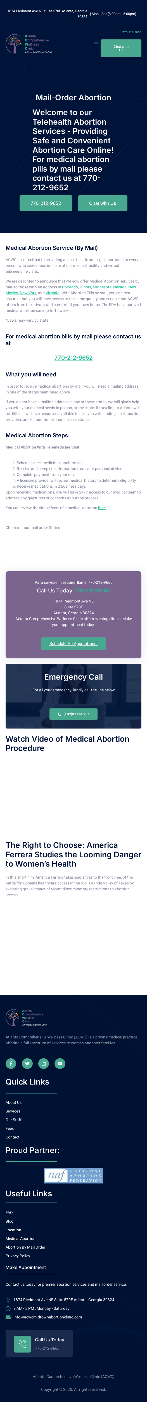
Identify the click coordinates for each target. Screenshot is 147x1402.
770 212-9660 (131, 32)
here (102, 508)
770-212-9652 (73, 357)
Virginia (53, 293)
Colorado (70, 287)
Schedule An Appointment (73, 643)
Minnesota (102, 287)
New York (28, 293)
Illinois (85, 287)
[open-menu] (97, 44)
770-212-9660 (92, 590)
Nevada (120, 287)
